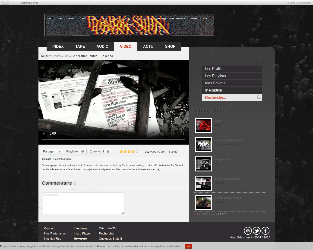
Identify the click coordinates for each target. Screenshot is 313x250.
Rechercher (106, 233)
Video (126, 46)
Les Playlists (215, 76)
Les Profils (214, 69)
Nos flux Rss (52, 238)
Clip (66, 56)
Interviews (81, 228)
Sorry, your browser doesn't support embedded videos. (113, 102)
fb (265, 231)
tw (257, 231)
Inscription (213, 90)
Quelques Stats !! (110, 238)
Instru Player (82, 233)
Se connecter (304, 3)
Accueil (56, 56)
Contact (49, 228)
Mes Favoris (215, 83)
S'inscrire (290, 3)
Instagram (248, 231)
